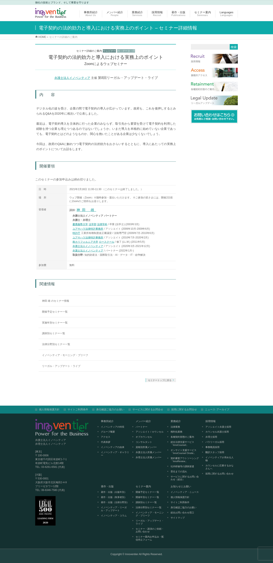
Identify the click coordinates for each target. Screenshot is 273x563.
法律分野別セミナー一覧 (56, 344)
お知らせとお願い (181, 486)
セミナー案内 (143, 486)
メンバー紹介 (143, 421)
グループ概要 (108, 431)
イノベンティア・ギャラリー (115, 454)
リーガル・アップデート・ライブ (61, 366)
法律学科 (102, 224)
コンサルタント (144, 442)
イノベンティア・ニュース (185, 492)
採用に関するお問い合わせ (219, 473)
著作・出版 (107, 486)
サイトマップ (178, 517)
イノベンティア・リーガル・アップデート (114, 509)
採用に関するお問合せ (184, 409)
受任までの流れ (179, 471)
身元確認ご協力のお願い (110, 409)
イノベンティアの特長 (112, 427)
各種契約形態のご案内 (182, 437)
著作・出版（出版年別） (114, 492)
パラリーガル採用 (214, 442)
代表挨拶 (105, 442)
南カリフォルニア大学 (85, 241)
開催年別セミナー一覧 (147, 497)
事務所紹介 (107, 421)
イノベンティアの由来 (112, 447)
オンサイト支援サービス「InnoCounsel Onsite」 (183, 451)
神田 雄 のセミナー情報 (55, 300)
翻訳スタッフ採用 (214, 452)
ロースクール (106, 241)
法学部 (92, 224)
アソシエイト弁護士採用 (218, 427)
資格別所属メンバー (146, 447)
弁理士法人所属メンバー (148, 457)
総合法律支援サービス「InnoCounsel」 (182, 443)
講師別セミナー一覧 (53, 333)
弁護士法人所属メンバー (148, 452)
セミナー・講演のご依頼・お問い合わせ (150, 530)
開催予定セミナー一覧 (55, 311)
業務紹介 (176, 421)
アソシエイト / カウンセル (149, 431)
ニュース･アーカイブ (217, 409)
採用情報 (210, 421)
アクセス (105, 437)
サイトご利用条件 (78, 409)
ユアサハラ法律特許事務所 (88, 228)
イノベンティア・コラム (114, 515)
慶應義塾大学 (80, 224)
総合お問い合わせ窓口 (182, 512)
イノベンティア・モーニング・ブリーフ (65, 355)
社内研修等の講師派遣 (182, 466)
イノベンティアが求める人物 (219, 459)
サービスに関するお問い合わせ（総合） (185, 478)
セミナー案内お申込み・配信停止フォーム (150, 538)
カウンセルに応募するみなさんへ (219, 467)
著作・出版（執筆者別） (114, 497)
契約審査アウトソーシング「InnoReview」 (185, 460)
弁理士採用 (211, 437)
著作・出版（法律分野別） (115, 502)
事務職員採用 (212, 447)
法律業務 (175, 427)
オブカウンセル (144, 437)
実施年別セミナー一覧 (55, 322)
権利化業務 (176, 431)
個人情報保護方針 (49, 409)
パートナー (141, 427)
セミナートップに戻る (159, 380)
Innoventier (131, 554)
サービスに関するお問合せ (147, 409)
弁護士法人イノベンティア (72, 78)
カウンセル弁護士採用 (217, 431)
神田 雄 (86, 210)
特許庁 (76, 233)
